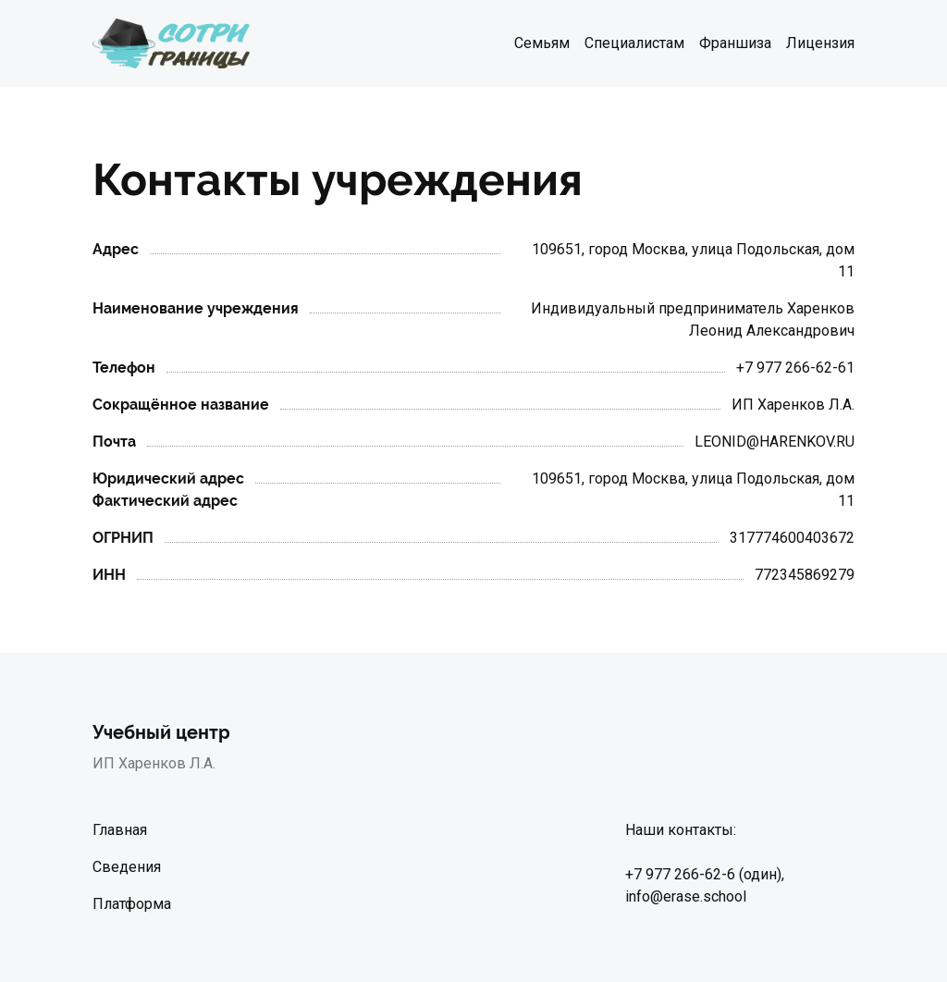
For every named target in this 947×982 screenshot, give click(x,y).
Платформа (131, 904)
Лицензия (820, 43)
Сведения (126, 867)
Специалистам (634, 43)
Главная (119, 830)
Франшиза (735, 43)
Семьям (542, 43)
